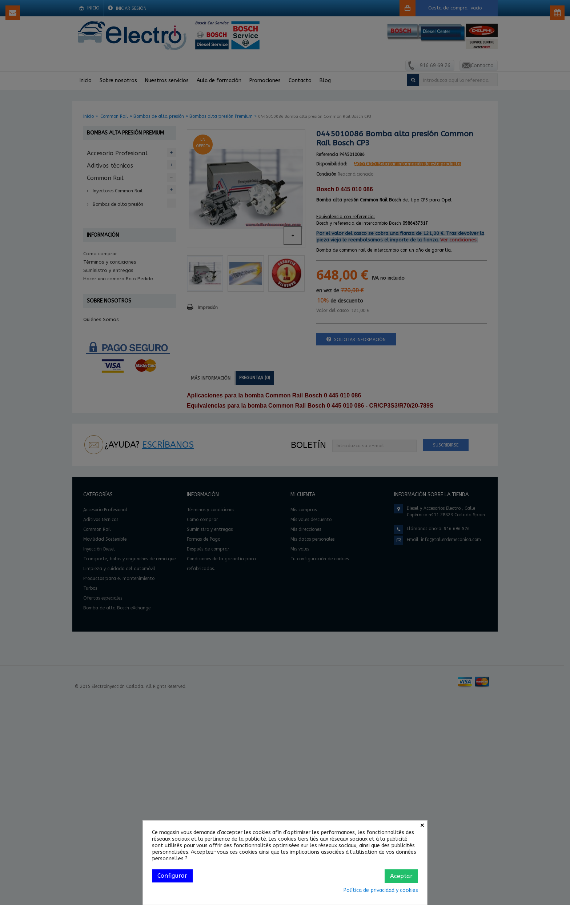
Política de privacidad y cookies (381, 890)
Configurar (172, 875)
